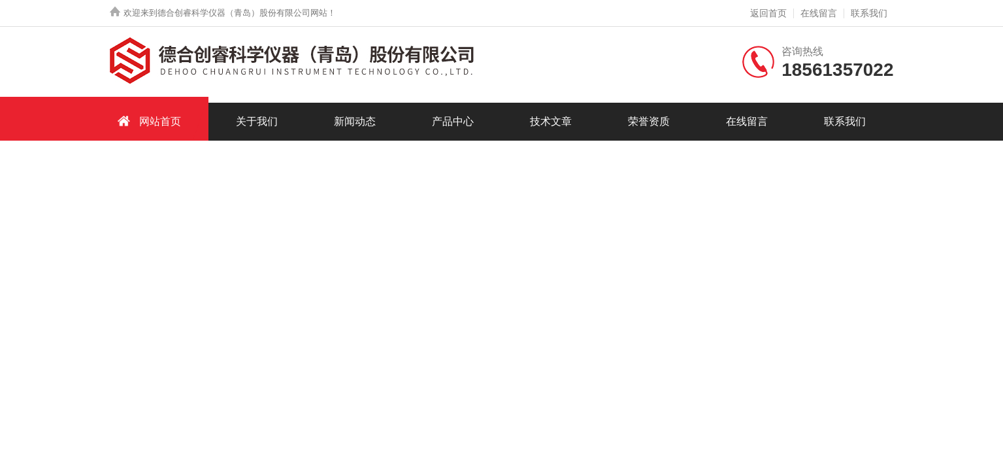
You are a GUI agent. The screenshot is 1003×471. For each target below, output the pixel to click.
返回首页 (768, 13)
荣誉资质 (649, 121)
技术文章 (551, 121)
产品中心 (453, 121)
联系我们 (869, 13)
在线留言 (818, 13)
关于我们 (257, 121)
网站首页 (147, 120)
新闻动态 (355, 121)
